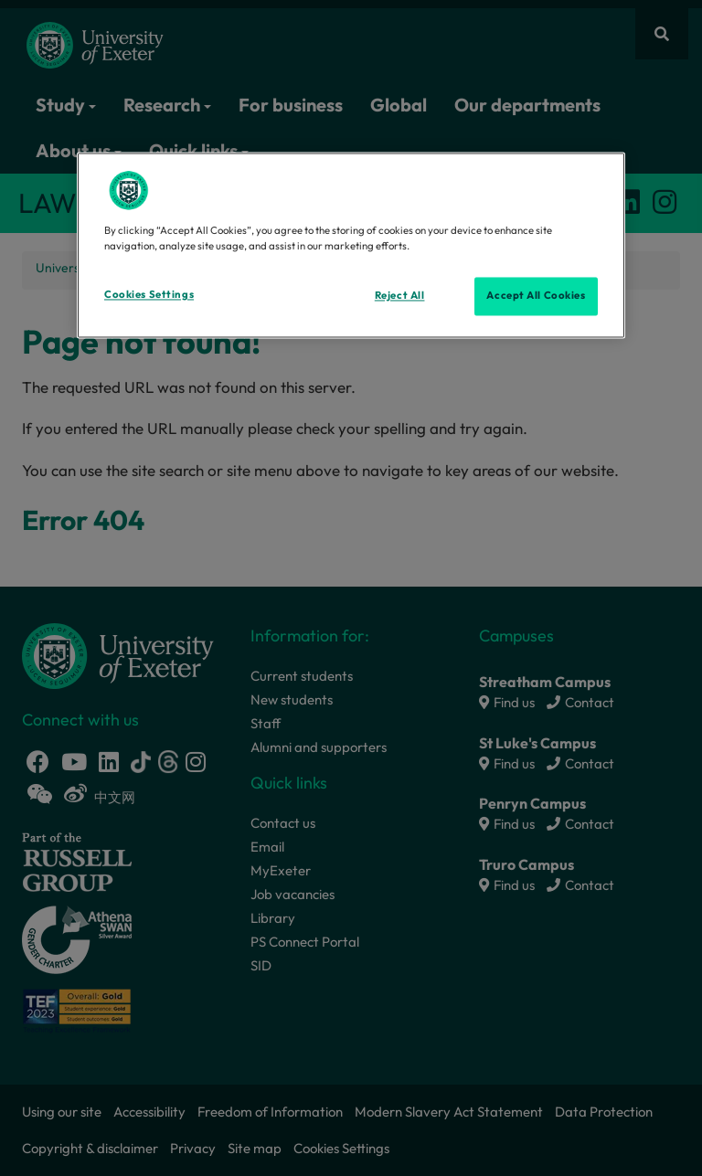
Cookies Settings (149, 295)
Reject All (400, 296)
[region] (351, 246)
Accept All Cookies (535, 296)
